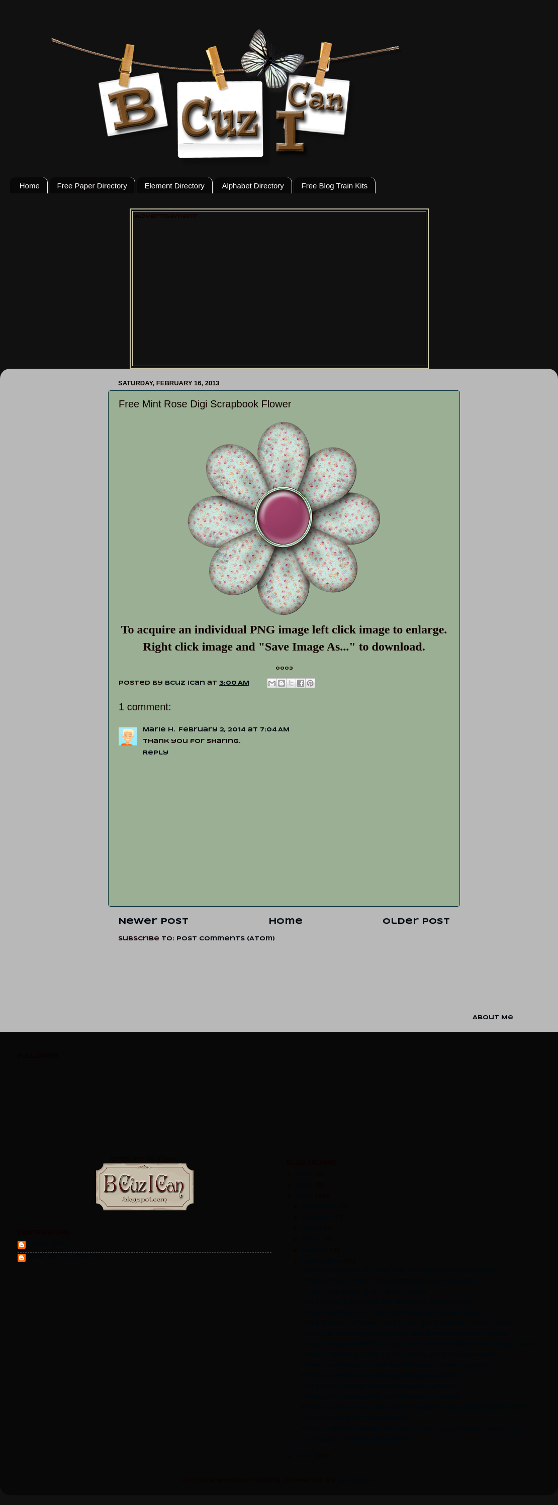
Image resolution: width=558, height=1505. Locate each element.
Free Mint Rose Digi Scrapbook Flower (381, 1397)
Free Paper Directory (92, 185)
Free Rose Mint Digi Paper (354, 1418)
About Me (493, 1017)
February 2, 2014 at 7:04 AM (234, 729)
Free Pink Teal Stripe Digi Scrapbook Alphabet (398, 1270)
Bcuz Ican (48, 1243)
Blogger (356, 1480)
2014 (305, 1185)
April (313, 1239)
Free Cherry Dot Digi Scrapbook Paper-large (394, 1365)
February (322, 1261)
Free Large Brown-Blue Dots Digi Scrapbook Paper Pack (418, 1344)
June (313, 1228)
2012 (305, 1456)
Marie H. (159, 729)
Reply (155, 753)
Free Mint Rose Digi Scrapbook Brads (377, 1386)
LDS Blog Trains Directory (355, 1439)
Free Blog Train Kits (335, 185)
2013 (305, 1196)
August (318, 1217)
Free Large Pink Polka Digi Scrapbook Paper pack (403, 1334)
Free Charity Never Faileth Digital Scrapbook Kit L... (411, 1429)
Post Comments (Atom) (225, 938)
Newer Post (153, 921)
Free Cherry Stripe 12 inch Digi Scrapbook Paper (400, 1355)
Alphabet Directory (253, 185)
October (321, 1206)
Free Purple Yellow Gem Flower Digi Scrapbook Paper (415, 1408)
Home (30, 185)
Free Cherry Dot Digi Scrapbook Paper (380, 1376)
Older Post (416, 921)
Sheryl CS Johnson (68, 1256)
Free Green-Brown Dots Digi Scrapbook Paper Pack (407, 1323)
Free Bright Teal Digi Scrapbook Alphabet (389, 1281)
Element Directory (174, 185)
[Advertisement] (279, 291)
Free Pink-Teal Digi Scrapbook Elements (386, 1302)
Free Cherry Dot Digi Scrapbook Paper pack (392, 1313)
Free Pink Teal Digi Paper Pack (363, 1292)
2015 (305, 1174)
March (316, 1250)
